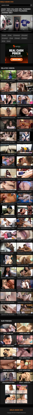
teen (10, 35)
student (25, 38)
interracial (17, 35)
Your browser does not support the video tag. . (16, 24)
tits (4, 41)
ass (9, 41)
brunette (25, 35)
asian (4, 35)
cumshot (5, 38)
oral (12, 38)
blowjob (18, 38)
